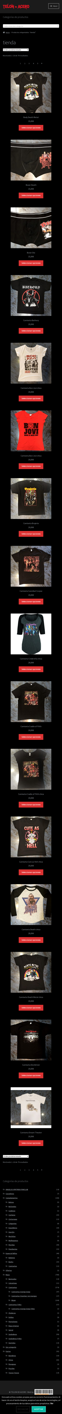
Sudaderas (13, 1334)
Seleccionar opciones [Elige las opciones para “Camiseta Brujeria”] (31, 533)
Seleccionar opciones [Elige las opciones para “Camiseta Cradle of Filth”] (31, 737)
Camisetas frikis (15, 1304)
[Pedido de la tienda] (16, 49)
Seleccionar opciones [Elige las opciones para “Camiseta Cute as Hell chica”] (31, 872)
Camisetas (13, 1266)
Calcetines (13, 1283)
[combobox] (31, 26)
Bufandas (12, 1206)
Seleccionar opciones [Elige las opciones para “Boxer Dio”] (31, 263)
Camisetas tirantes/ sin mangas (24, 1296)
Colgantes (13, 1223)
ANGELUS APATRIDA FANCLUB (17, 1189)
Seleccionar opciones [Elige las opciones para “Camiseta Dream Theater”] (31, 1143)
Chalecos (12, 1313)
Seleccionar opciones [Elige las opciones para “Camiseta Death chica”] (31, 940)
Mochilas (12, 1236)
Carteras (12, 1215)
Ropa (8, 1275)
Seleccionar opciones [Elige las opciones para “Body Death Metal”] (31, 127)
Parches (12, 1245)
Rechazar (23, 1409)
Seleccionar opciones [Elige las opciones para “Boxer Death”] (31, 195)
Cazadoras (10, 1194)
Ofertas (9, 1270)
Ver (51, 1403)
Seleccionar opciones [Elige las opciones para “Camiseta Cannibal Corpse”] (31, 601)
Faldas (11, 1317)
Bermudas (12, 1279)
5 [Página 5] (37, 63)
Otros (11, 1360)
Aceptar (38, 1409)
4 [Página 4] (33, 63)
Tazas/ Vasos (14, 1373)
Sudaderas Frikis (15, 1338)
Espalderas (13, 1228)
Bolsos (11, 1202)
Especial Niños (11, 1253)
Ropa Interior (14, 1326)
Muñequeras (13, 1240)
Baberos (12, 1258)
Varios (8, 1351)
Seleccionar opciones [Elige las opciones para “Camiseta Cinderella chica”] (31, 669)
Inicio (8, 32)
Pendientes (13, 1249)
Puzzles (12, 1368)
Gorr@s (11, 1232)
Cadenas (12, 1211)
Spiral (11, 1330)
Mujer (13, 1300)
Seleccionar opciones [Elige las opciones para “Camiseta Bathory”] (31, 330)
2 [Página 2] (24, 63)
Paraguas (12, 1364)
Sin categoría (11, 1347)
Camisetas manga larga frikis (23, 1309)
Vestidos (12, 1343)
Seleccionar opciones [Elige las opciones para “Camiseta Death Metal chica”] (31, 1007)
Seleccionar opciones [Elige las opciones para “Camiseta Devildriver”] (31, 1075)
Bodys (11, 1262)
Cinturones (13, 1219)
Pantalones (13, 1321)
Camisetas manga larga (20, 1292)
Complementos (12, 1198)
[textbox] (31, 26)
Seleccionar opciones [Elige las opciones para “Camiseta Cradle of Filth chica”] (31, 804)
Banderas (12, 1356)
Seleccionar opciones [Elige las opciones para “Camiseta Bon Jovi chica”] (31, 398)
